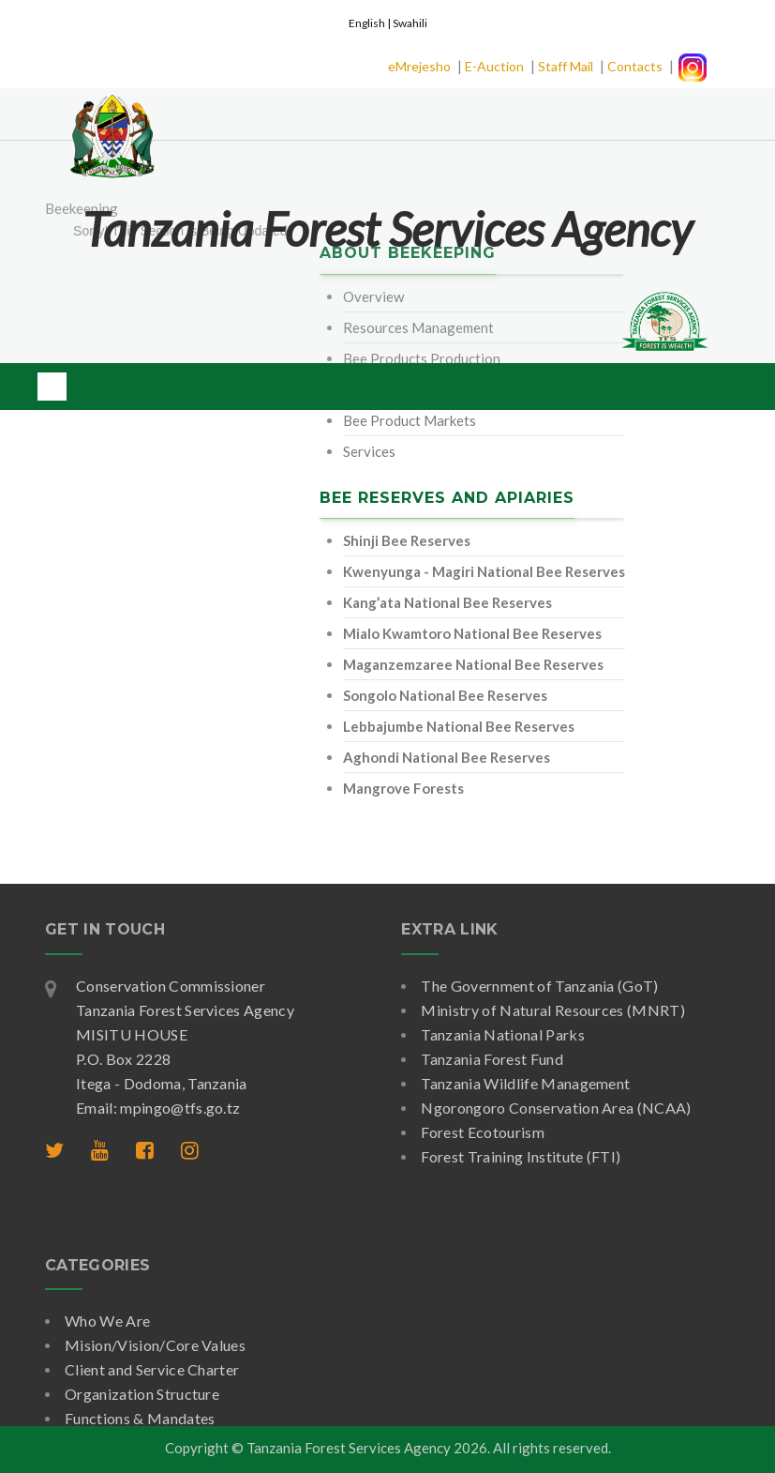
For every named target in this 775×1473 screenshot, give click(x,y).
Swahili (410, 23)
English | (371, 23)
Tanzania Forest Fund (491, 1059)
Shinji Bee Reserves (406, 540)
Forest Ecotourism (482, 1132)
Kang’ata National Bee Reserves (447, 602)
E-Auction (494, 66)
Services (369, 451)
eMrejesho (419, 66)
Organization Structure (142, 1394)
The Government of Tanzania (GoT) (539, 986)
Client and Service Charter (152, 1369)
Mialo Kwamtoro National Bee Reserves (472, 633)
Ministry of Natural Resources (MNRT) (553, 1010)
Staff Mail (565, 66)
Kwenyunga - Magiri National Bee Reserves (484, 571)
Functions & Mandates (140, 1418)
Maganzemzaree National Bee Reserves (473, 664)
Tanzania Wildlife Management (525, 1083)
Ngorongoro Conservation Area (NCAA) (556, 1107)
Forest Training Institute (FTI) (520, 1156)
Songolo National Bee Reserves (445, 695)
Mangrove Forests (403, 788)
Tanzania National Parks (502, 1034)
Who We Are (107, 1320)
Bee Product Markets (409, 420)
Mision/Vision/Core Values (155, 1345)
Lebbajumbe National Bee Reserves (458, 726)
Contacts (635, 66)
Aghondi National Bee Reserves (446, 757)
